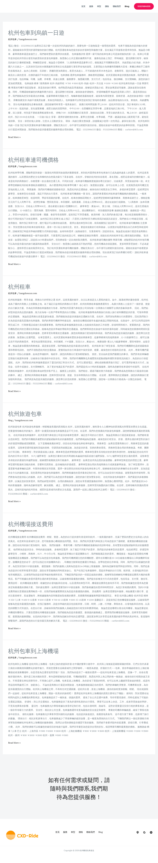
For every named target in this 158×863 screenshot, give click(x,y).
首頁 (83, 6)
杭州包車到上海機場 (33, 651)
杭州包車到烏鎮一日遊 (36, 32)
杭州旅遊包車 (25, 413)
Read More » (14, 136)
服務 (91, 6)
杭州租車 (19, 286)
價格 (107, 6)
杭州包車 (12, 39)
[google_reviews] (144, 832)
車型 (99, 6)
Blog (127, 6)
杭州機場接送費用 (30, 524)
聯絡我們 (117, 6)
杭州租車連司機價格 (33, 159)
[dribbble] (151, 832)
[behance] (137, 832)
